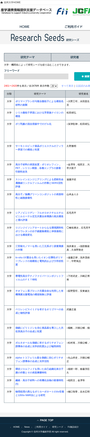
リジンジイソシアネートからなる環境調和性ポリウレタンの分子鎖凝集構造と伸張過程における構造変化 (39, 231)
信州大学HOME (12, 2)
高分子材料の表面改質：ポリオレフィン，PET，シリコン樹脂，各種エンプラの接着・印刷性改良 (39, 168)
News (27, 427)
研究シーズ (57, 427)
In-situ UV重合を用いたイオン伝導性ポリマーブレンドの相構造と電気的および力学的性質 (39, 261)
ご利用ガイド (41, 427)
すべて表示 (67, 85)
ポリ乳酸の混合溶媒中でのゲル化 (33, 124)
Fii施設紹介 (73, 427)
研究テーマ (27, 57)
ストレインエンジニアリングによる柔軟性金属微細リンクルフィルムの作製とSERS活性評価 (39, 183)
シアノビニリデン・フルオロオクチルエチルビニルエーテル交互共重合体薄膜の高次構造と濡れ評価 (39, 216)
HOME (24, 28)
